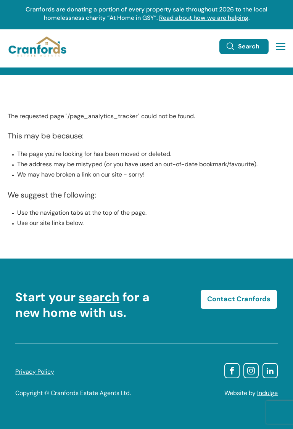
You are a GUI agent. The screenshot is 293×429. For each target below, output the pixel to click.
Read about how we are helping (203, 18)
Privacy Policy (34, 372)
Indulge (267, 393)
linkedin (270, 370)
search (99, 298)
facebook (232, 370)
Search (242, 46)
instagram (251, 370)
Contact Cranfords (238, 299)
